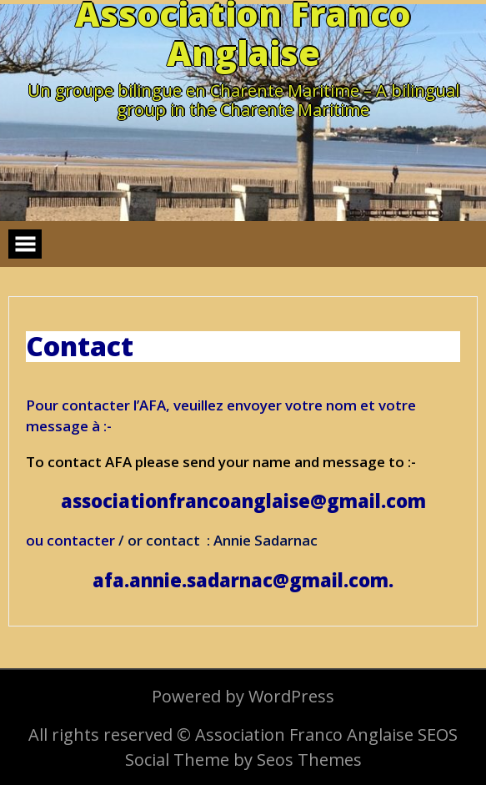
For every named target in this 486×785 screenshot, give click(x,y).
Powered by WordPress (243, 696)
